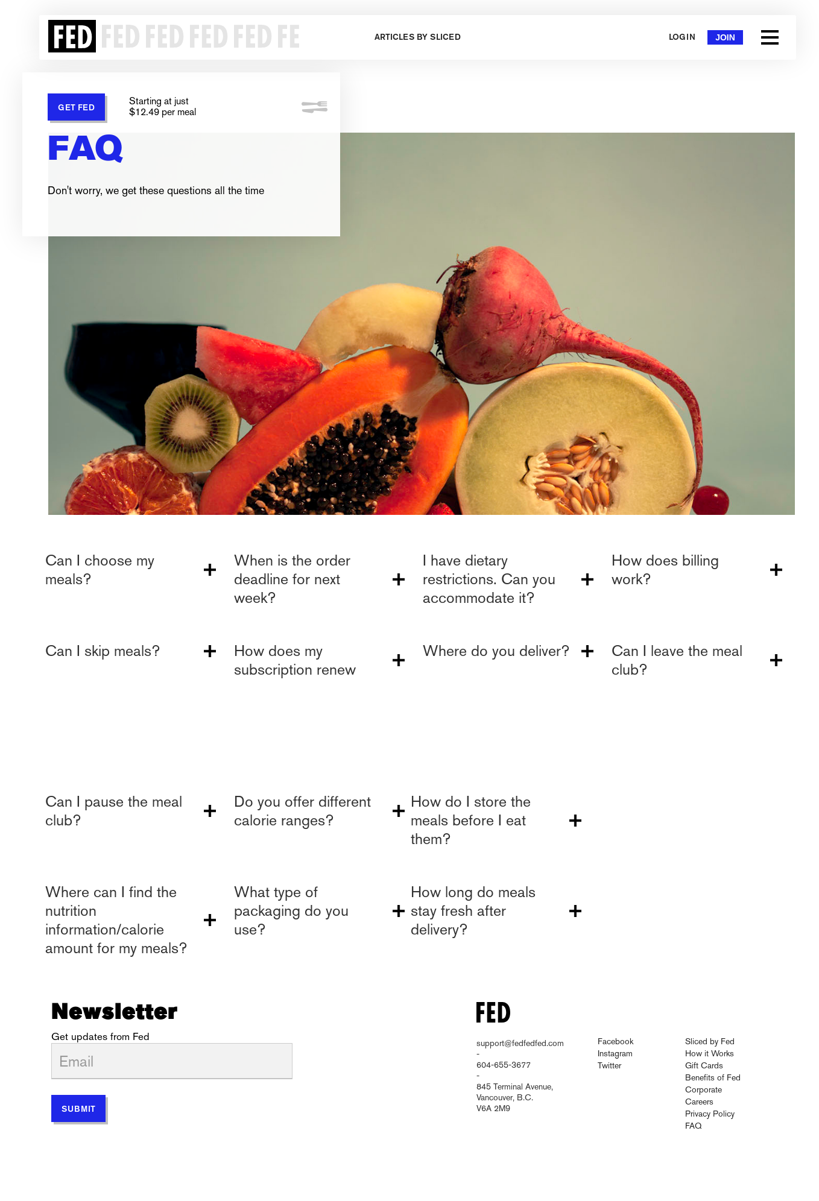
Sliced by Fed (710, 1041)
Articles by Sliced (418, 37)
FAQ (693, 1125)
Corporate (703, 1089)
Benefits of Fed (713, 1077)
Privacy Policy (710, 1113)
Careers (699, 1101)
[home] (170, 37)
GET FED (76, 108)
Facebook (615, 1041)
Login (682, 37)
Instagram (615, 1053)
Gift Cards (704, 1065)
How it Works (709, 1053)
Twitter (609, 1065)
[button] (770, 37)
